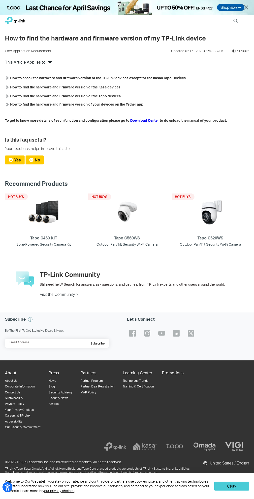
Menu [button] (246, 17)
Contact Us (12, 392)
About (10, 372)
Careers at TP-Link (17, 415)
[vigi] (234, 447)
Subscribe (98, 343)
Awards (54, 404)
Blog (52, 386)
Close (246, 7)
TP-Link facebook (132, 333)
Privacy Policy (14, 404)
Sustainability (14, 398)
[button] (50, 64)
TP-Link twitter (191, 333)
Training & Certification (138, 386)
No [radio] (37, 159)
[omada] (204, 447)
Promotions (173, 372)
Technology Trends (135, 381)
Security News (58, 398)
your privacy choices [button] (58, 491)
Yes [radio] (17, 159)
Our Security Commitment (22, 427)
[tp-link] (115, 447)
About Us (11, 381)
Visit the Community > (59, 294)
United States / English (225, 463)
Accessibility (13, 421)
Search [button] (235, 17)
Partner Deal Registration (98, 386)
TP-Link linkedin (176, 333)
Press (54, 372)
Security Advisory (60, 392)
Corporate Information (20, 386)
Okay (231, 486)
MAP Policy (88, 392)
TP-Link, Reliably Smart (15, 19)
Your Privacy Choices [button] (19, 410)
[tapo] (175, 447)
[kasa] (145, 447)
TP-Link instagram (147, 333)
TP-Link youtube (161, 333)
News (52, 381)
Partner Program (92, 381)
